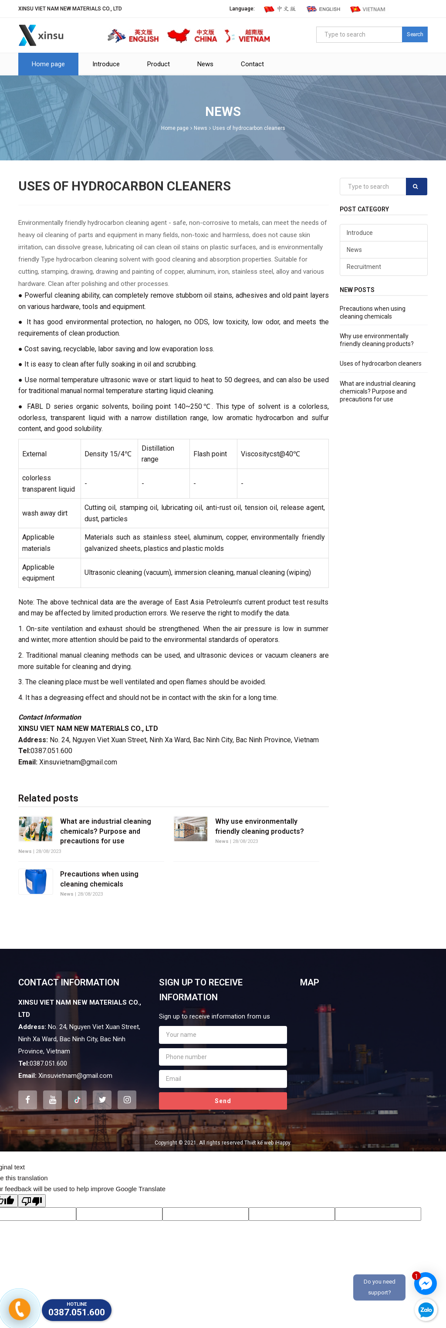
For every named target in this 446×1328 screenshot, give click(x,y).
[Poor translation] (32, 1200)
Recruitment (364, 266)
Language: (242, 9)
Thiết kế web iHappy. (267, 1143)
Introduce (106, 64)
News (205, 64)
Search (415, 34)
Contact (252, 64)
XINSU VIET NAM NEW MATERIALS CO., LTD (70, 9)
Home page (48, 64)
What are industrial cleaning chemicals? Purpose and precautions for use (105, 831)
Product (158, 64)
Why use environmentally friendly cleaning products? (259, 826)
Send (223, 1100)
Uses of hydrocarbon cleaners (249, 128)
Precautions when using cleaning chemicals (99, 879)
